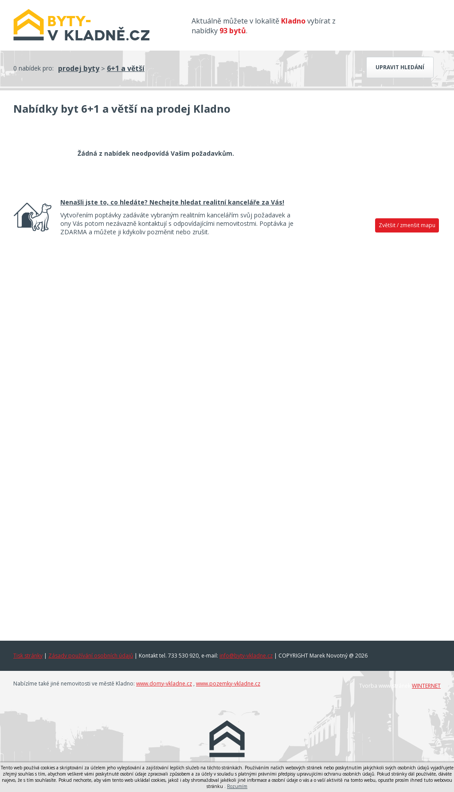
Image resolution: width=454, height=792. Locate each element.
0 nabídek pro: (33, 68)
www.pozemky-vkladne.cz (228, 683)
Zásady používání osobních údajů (90, 655)
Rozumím (237, 786)
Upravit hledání (400, 67)
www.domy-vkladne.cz (164, 683)
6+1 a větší (126, 68)
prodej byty (78, 68)
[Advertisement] (373, 376)
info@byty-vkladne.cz (246, 655)
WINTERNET (426, 686)
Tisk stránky (28, 655)
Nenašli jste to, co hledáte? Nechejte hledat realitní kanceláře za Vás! (172, 202)
